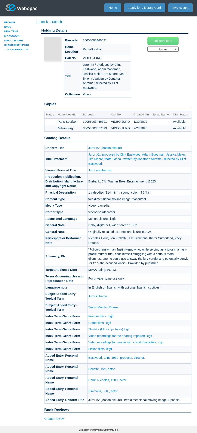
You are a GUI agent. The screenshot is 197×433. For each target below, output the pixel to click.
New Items (11, 31)
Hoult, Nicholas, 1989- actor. (107, 380)
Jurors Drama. (98, 296)
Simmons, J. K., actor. (103, 391)
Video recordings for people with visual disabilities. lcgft (125, 342)
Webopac (21, 7)
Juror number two (100, 170)
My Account (180, 7)
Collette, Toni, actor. (101, 369)
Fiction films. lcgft (100, 349)
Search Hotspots (16, 45)
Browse (9, 22)
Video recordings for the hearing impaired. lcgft (120, 336)
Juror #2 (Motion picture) (105, 148)
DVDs (7, 27)
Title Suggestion (16, 49)
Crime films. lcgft (99, 323)
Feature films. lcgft (101, 316)
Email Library (14, 40)
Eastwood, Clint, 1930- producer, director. (116, 357)
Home (113, 7)
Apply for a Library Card (145, 7)
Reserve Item (163, 40)
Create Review (54, 418)
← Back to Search (49, 21)
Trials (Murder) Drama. (103, 307)
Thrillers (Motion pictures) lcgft (109, 329)
